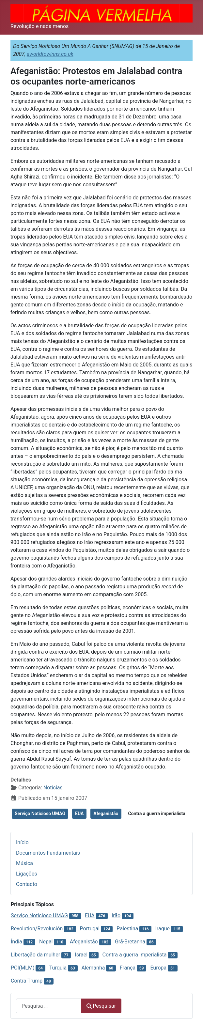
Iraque (162, 928)
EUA (79, 813)
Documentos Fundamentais (48, 853)
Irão (116, 915)
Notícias (53, 787)
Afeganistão (105, 813)
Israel (81, 955)
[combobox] (48, 1006)
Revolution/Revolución (37, 928)
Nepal (46, 942)
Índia (16, 942)
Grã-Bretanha (130, 942)
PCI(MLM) (22, 968)
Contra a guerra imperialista (156, 813)
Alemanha (93, 968)
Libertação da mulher (35, 955)
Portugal (90, 928)
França (127, 968)
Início (22, 842)
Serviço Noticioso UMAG (40, 813)
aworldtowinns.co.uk (50, 54)
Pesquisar (101, 1006)
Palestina (127, 928)
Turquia (58, 968)
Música (24, 863)
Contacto (26, 884)
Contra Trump (26, 981)
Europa (158, 968)
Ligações (26, 874)
